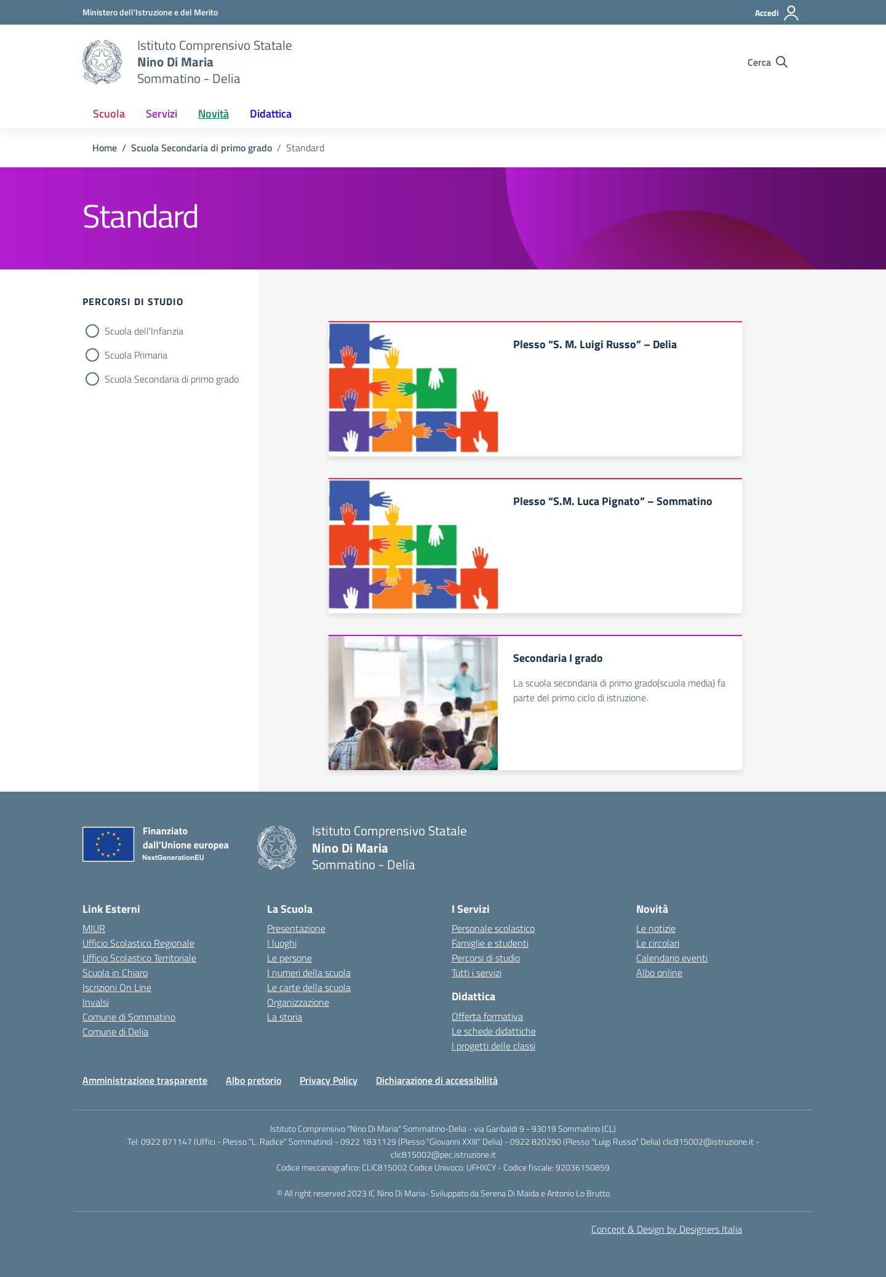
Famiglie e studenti (490, 943)
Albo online (659, 972)
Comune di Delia (115, 1031)
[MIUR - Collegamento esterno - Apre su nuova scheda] (150, 12)
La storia (284, 1016)
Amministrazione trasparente (144, 1080)
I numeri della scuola (309, 972)
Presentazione (296, 928)
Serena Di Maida (511, 1193)
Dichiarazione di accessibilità (437, 1080)
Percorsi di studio (486, 957)
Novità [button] (213, 113)
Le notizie (656, 928)
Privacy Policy (328, 1080)
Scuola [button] (109, 113)
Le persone (289, 957)
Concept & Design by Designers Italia (666, 1229)
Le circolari (657, 943)
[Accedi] (777, 13)
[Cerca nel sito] (767, 62)
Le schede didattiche (494, 1031)
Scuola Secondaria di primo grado (172, 379)
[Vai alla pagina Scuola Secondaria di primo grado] (201, 147)
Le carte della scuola (309, 987)
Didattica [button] (271, 113)
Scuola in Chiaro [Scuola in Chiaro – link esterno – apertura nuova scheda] (115, 972)
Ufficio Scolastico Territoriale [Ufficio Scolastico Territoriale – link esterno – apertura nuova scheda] (139, 957)
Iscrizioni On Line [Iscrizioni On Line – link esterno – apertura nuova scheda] (116, 987)
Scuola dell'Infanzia (144, 331)
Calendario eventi (672, 957)
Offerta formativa (487, 1016)
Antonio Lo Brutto (578, 1193)
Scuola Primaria (136, 355)
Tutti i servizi (476, 972)
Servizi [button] (161, 113)
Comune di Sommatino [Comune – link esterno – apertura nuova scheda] (128, 1016)
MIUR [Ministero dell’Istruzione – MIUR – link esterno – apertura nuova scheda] (93, 928)
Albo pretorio (253, 1080)
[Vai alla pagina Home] (104, 147)
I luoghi (282, 943)
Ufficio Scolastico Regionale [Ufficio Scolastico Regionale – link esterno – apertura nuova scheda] (138, 943)
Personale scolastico (493, 928)
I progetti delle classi (493, 1045)
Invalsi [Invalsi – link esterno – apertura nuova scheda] (95, 1002)
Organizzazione (298, 1002)
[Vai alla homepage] (102, 62)
